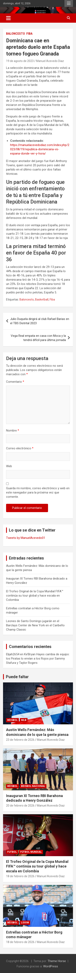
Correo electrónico (19, 448)
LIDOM (25, 922)
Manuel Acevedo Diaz (50, 61)
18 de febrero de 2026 (20, 876)
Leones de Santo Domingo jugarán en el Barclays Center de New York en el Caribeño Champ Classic (35, 625)
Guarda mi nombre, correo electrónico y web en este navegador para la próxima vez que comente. (38, 492)
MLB (23, 720)
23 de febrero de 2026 (20, 739)
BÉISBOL (12, 720)
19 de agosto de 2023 (20, 61)
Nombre (12, 430)
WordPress (50, 966)
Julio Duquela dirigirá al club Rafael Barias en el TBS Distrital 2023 (39, 321)
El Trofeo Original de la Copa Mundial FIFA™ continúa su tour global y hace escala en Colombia (34, 595)
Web (9, 466)
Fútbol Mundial (31, 851)
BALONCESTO (15, 33)
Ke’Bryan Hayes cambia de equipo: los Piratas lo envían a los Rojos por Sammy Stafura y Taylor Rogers (38, 658)
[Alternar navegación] (8, 18)
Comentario (15, 382)
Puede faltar (17, 676)
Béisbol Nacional (33, 786)
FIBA (29, 33)
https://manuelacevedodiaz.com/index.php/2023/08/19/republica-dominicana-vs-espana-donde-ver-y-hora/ (39, 149)
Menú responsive (68, 3)
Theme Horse (57, 961)
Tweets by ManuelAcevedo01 (25, 538)
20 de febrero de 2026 (20, 805)
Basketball (41, 299)
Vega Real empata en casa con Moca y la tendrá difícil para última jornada (38, 338)
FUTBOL (12, 851)
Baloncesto (26, 299)
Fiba (52, 299)
